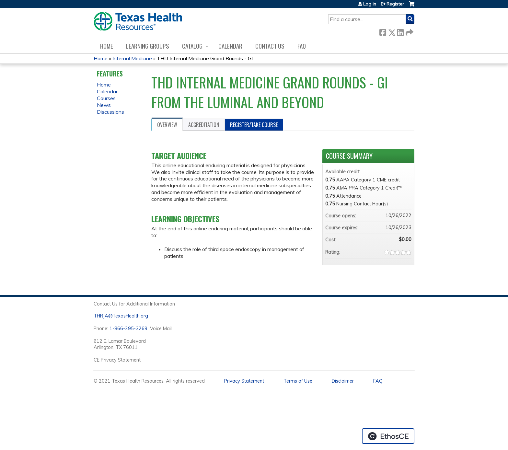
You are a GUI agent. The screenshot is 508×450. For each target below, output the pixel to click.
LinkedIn (400, 31)
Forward (409, 31)
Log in (369, 4)
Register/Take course (254, 125)
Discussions (110, 112)
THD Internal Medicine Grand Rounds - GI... (206, 58)
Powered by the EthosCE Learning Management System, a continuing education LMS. (388, 436)
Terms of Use (297, 381)
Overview (167, 125)
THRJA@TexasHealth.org (121, 316)
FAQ (301, 46)
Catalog (192, 46)
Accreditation (203, 125)
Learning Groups (147, 46)
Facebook (382, 31)
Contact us (269, 46)
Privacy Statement (244, 381)
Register (395, 4)
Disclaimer (343, 381)
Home (106, 46)
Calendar (230, 46)
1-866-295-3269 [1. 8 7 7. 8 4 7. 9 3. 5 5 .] (128, 328)
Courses (106, 98)
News (104, 105)
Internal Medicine (132, 58)
